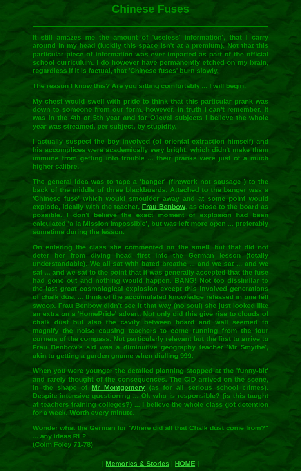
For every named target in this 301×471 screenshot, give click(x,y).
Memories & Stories (137, 463)
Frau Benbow (163, 207)
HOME (185, 463)
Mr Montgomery (118, 387)
